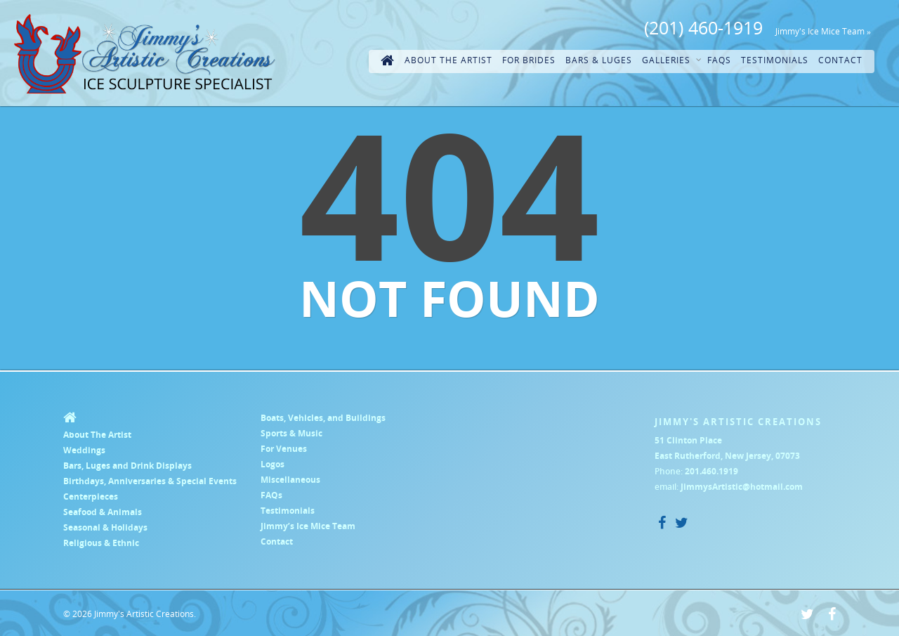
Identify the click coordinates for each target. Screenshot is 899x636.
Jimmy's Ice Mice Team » (823, 31)
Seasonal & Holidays (105, 527)
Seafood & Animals (102, 512)
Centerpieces (90, 496)
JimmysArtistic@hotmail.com (742, 487)
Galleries (672, 60)
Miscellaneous (290, 480)
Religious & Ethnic (101, 543)
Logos (272, 464)
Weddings (84, 450)
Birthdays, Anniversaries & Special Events (150, 481)
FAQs (719, 60)
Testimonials (774, 60)
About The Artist (448, 60)
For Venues (284, 449)
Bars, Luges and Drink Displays (127, 466)
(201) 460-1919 (703, 27)
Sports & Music (291, 433)
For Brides (529, 60)
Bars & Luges (598, 60)
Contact (840, 60)
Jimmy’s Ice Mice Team (308, 526)
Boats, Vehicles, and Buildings (323, 418)
